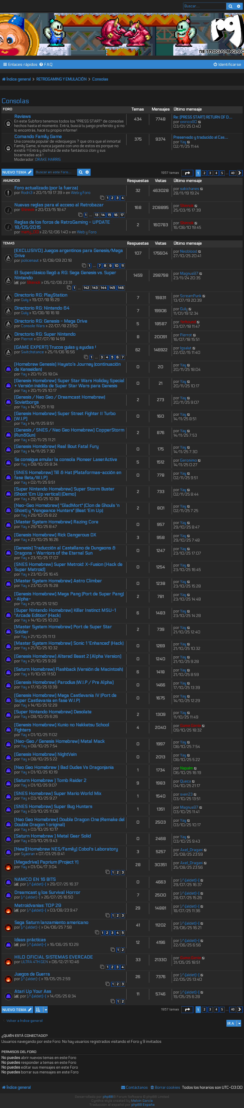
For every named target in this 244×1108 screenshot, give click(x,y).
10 (116, 266)
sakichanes (189, 189)
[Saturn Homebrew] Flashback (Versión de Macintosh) (68, 669)
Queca (185, 781)
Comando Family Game (38, 136)
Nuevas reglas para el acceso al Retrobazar (59, 205)
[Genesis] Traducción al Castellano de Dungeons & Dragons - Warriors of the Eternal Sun (64, 550)
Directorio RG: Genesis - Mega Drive (50, 321)
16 (115, 215)
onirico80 (188, 122)
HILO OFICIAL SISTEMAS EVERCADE (53, 957)
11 (122, 266)
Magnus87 (189, 273)
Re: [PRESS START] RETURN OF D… (202, 117)
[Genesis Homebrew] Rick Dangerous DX (55, 535)
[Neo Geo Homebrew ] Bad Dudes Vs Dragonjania (64, 767)
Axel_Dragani (191, 850)
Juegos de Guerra (32, 974)
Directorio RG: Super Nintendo (44, 334)
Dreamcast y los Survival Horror (47, 892)
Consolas (15, 101)
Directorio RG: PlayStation (40, 295)
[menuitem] (46, 64)
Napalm (186, 768)
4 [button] (216, 173)
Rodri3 (26, 193)
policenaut (30, 260)
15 (109, 215)
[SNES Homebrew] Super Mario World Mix (57, 793)
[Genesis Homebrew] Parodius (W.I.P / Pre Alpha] (63, 682)
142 (86, 288)
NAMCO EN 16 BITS (35, 879)
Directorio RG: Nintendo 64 (42, 308)
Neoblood (188, 251)
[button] (187, 173)
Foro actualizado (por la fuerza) (46, 188)
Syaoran (28, 854)
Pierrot (27, 339)
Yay (183, 142)
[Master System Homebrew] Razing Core (56, 522)
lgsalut (186, 348)
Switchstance (32, 352)
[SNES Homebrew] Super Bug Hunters (53, 806)
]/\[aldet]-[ (36, 884)
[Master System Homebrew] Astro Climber (58, 580)
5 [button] (222, 173)
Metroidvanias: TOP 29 (37, 905)
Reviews (22, 116)
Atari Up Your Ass (32, 991)
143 (95, 288)
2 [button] (204, 173)
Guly (24, 300)
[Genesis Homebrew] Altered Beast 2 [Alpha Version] (67, 656)
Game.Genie (190, 726)
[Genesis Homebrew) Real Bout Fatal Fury (56, 446)
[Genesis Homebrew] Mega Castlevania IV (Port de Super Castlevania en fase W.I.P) (65, 698)
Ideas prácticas (30, 939)
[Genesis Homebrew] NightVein (45, 754)
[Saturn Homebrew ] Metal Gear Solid (52, 836)
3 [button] (210, 173)
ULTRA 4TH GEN (34, 962)
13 (96, 215)
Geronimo (188, 460)
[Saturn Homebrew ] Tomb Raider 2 (50, 780)
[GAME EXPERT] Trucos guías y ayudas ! (55, 347)
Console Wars (33, 326)
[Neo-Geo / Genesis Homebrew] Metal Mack (59, 741)
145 (112, 288)
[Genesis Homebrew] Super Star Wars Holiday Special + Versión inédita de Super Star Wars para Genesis (69, 383)
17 (122, 215)
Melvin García (142, 1101)
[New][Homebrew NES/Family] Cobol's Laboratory (66, 849)
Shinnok (27, 210)
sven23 (186, 794)
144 (103, 288)
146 (121, 288)
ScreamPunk (190, 296)
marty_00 (30, 232)
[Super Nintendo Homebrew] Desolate (52, 711)
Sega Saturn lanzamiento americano (51, 922)
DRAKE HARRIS (48, 159)
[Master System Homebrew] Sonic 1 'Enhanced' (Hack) (68, 643)
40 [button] (232, 173)
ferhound (188, 322)
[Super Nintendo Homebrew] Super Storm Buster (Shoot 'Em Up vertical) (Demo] (64, 492)
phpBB (108, 1097)
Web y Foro (81, 193)
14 (103, 215)
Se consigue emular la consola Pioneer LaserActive (65, 459)
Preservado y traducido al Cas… (200, 137)
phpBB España (143, 1105)
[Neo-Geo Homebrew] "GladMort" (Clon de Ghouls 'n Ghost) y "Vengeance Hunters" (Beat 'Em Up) (66, 508)
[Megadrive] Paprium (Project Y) (46, 862)
